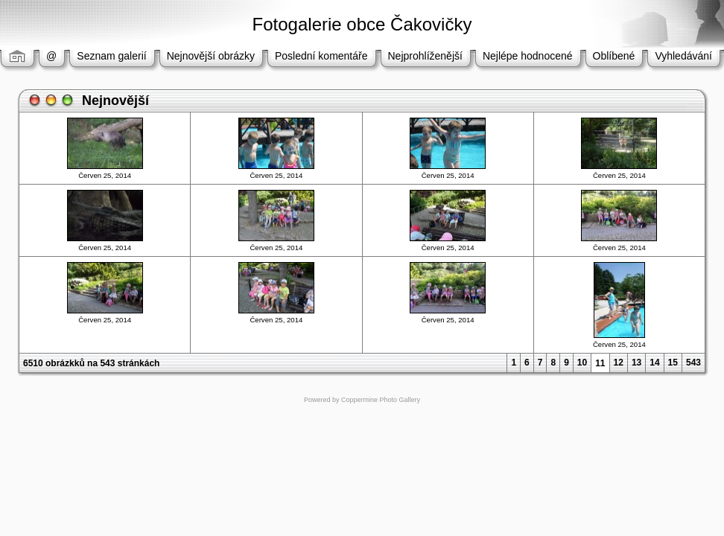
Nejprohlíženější (425, 56)
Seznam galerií (111, 56)
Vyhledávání (683, 56)
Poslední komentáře (321, 56)
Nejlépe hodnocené (528, 56)
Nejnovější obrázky (211, 56)
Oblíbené (614, 56)
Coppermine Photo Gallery (380, 399)
